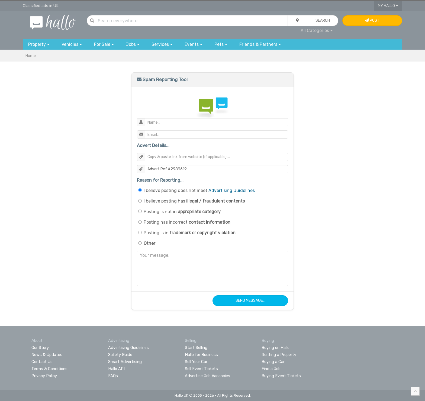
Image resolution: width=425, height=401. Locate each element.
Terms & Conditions (49, 368)
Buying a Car (273, 361)
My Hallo (388, 6)
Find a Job (271, 368)
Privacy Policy (44, 375)
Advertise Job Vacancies (207, 375)
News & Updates (46, 354)
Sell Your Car (196, 361)
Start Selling (196, 347)
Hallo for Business (201, 354)
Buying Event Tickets (281, 375)
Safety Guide (120, 354)
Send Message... (250, 300)
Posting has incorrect (187, 222)
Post (372, 20)
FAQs (113, 375)
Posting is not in (182, 211)
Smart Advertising (125, 361)
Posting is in (190, 232)
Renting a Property (279, 354)
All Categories (317, 30)
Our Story (40, 347)
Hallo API (116, 368)
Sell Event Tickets (201, 368)
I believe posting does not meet (199, 190)
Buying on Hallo (275, 347)
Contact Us (42, 361)
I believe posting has (194, 201)
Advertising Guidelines (231, 190)
